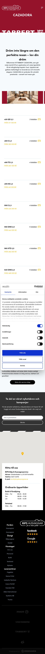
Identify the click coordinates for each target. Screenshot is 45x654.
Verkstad (10, 561)
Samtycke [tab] (8, 292)
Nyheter (10, 565)
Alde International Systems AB (10, 594)
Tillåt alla (22, 353)
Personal (10, 553)
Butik (10, 557)
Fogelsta (10, 572)
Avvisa (22, 365)
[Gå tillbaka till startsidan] (11, 8)
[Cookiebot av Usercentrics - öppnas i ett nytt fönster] (34, 286)
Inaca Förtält (10, 584)
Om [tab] (37, 292)
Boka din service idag (22, 382)
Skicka (22, 422)
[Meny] (42, 7)
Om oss (10, 550)
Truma (10, 599)
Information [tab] (22, 292)
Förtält (10, 543)
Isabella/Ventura (10, 580)
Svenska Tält (10, 588)
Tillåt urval (22, 359)
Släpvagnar (10, 539)
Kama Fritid (10, 576)
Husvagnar (10, 528)
